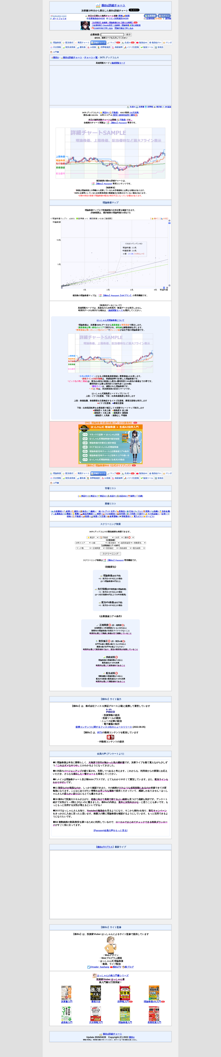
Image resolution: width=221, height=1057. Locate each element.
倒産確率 (117, 47)
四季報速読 (104, 47)
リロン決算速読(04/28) (117, 18)
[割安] (115, 115)
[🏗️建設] (75, 511)
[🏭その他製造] (108, 514)
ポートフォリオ (58, 18)
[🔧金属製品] (57, 514)
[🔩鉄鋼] (154, 511)
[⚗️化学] (111, 511)
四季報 (149, 107)
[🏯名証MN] (121, 496)
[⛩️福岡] (131, 496)
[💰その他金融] (151, 514)
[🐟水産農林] (56, 511)
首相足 (159, 47)
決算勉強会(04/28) (95, 18)
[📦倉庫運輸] (112, 516)
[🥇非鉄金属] (164, 511)
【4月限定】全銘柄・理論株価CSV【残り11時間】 (112, 23)
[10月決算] (134, 113)
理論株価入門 (125, 1022)
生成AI (126, 43)
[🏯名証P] (111, 496)
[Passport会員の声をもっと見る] (110, 830)
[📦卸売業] (121, 514)
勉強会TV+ (155, 43)
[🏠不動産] (113, 113)
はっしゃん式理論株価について (110, 320)
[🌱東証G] (101, 496)
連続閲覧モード (118, 63)
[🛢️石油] (130, 511)
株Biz (55, 57)
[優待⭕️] (134, 115)
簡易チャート (82, 43)
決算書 (140, 107)
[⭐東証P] (103, 113)
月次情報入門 (96, 1022)
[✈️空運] (102, 516)
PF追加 (166, 107)
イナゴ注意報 (131, 47)
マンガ (167, 43)
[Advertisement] (110, 85)
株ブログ (128, 967)
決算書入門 (66, 1001)
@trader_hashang (98, 967)
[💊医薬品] (120, 511)
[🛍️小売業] (131, 514)
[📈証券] (162, 514)
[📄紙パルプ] (101, 511)
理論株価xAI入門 (152, 1001)
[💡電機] (75, 514)
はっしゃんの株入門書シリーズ (110, 975)
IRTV (99, 732)
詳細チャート (98, 43)
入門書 (54, 52)
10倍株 (91, 47)
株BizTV (115, 967)
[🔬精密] (97, 514)
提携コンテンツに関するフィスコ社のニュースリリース (104, 727)
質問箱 (166, 18)
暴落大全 (95, 1001)
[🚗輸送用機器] (86, 514)
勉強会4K (141, 43)
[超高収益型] (124, 115)
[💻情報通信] (124, 516)
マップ (111, 43)
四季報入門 (123, 1001)
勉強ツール (147, 47)
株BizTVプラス (104, 847)
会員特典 (148, 18)
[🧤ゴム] (138, 511)
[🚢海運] (94, 516)
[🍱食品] (83, 511)
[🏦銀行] (140, 514)
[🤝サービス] (148, 516)
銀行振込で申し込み (124, 28)
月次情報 (55, 47)
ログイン (164, 16)
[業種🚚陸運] (124, 16)
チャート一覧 (91, 57)
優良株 (81, 47)
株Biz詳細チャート (113, 5)
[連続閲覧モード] (115, 310)
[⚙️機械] (67, 514)
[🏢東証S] (92, 496)
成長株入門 (66, 1022)
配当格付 (68, 43)
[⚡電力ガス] (136, 516)
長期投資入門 (154, 1022)
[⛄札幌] (139, 496)
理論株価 (55, 43)
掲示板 (157, 107)
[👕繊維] (91, 511)
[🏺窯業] (146, 511)
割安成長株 (69, 47)
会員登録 (150, 16)
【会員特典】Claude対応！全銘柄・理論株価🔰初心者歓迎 (116, 25)
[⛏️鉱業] (67, 511)
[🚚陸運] (86, 516)
